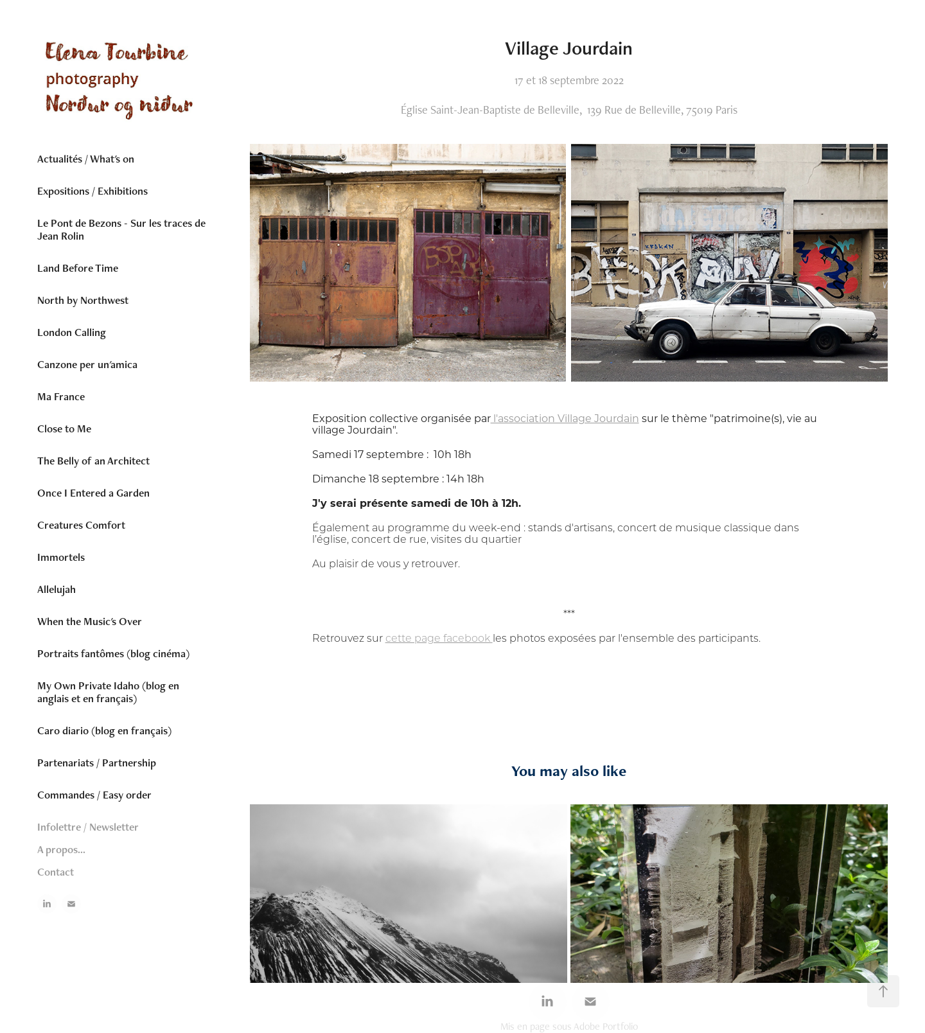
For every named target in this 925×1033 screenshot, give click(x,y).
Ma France (61, 396)
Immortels (61, 557)
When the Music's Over (89, 621)
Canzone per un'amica (87, 364)
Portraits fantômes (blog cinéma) (113, 653)
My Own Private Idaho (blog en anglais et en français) (108, 691)
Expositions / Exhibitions (92, 191)
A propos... (61, 849)
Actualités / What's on (85, 159)
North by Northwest (82, 300)
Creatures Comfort (81, 525)
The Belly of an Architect (93, 461)
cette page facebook (439, 637)
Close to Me (64, 428)
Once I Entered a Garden (93, 493)
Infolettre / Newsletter (88, 827)
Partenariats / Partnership (96, 762)
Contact (55, 872)
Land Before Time (77, 268)
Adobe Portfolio (606, 1026)
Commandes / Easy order (94, 795)
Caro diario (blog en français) (104, 730)
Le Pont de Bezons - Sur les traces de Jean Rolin (121, 229)
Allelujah (56, 589)
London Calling (71, 332)
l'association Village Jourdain (565, 418)
